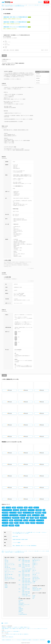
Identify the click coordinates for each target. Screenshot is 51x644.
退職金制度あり (18, 545)
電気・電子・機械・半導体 (8, 574)
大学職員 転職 (11, 525)
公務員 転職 (22, 522)
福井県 (29, 574)
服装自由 (20, 611)
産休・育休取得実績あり (33, 545)
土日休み (30, 507)
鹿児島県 (23, 594)
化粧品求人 (23, 517)
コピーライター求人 (36, 515)
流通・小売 (34, 570)
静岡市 (23, 578)
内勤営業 (29, 515)
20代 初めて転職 (5, 512)
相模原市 (29, 570)
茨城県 (23, 564)
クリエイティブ (7, 570)
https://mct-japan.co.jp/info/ (18, 303)
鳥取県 (23, 584)
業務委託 (6, 587)
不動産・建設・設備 (35, 577)
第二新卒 (27, 522)
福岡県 (23, 591)
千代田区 (16, 536)
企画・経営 (6, 560)
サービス (34, 567)
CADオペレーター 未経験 (7, 517)
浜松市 (26, 578)
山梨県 (26, 571)
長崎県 (29, 591)
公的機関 (34, 581)
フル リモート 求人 (13, 512)
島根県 (26, 584)
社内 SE (44, 512)
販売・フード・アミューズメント (9, 563)
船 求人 (42, 515)
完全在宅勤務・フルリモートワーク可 (24, 604)
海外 (19, 597)
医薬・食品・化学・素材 (8, 577)
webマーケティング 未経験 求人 (29, 512)
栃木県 (26, 564)
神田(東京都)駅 (18, 539)
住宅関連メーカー (35, 563)
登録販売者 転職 (38, 512)
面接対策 (20, 628)
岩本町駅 (26, 539)
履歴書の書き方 (4, 627)
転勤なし (14, 545)
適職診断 (14, 628)
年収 (10, 628)
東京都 (14, 536)
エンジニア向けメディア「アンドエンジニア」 (41, 628)
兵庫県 (23, 581)
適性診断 (25, 627)
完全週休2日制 (21, 608)
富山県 (23, 574)
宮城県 (29, 560)
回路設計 (11, 520)
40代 (3, 507)
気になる (10, 390)
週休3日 (26, 507)
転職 (2, 631)
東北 (19, 560)
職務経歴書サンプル (10, 627)
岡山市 (23, 587)
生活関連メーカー (35, 564)
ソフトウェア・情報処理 (16, 542)
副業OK (20, 607)
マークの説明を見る (31, 268)
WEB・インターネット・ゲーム (9, 571)
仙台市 (23, 563)
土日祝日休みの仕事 (40, 522)
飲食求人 (31, 517)
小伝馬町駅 (22, 539)
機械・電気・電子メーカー (36, 560)
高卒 (33, 598)
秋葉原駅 (14, 539)
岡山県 (29, 584)
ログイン (41, 2)
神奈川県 (23, 567)
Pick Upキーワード (9, 631)
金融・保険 (34, 574)
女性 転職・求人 (20, 634)
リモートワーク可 (25, 545)
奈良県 (26, 581)
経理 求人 (17, 525)
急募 (21, 545)
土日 (27, 517)
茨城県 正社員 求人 (16, 517)
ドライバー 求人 (5, 522)
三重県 (23, 577)
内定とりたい (36, 507)
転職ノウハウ (24, 628)
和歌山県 (29, 581)
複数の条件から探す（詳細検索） (37, 588)
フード (34, 571)
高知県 (23, 590)
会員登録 (46, 2)
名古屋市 (29, 578)
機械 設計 (36, 517)
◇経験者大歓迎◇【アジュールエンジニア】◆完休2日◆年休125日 (15, 26)
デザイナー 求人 (5, 515)
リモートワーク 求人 (40, 520)
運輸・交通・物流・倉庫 (36, 578)
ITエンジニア (23, 532)
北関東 (20, 564)
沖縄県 (27, 594)
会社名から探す (35, 587)
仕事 (17, 628)
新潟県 (23, 571)
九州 (19, 591)
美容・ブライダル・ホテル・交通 (9, 564)
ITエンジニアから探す (16, 532)
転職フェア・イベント (31, 628)
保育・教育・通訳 (7, 567)
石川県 (26, 574)
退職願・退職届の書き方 (5, 628)
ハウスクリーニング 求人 (14, 515)
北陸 (19, 574)
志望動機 (21, 627)
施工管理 (11, 522)
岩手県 (26, 560)
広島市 (26, 587)
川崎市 (26, 570)
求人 (5, 631)
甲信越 (20, 571)
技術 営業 (19, 512)
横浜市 (23, 570)
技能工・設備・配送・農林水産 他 (9, 578)
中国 (19, 584)
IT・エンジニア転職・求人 (5, 634)
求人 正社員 (26, 520)
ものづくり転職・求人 (14, 634)
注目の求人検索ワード (18, 520)
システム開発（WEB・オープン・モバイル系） (33, 532)
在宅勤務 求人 (5, 525)
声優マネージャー (23, 515)
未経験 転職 (33, 522)
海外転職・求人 (26, 634)
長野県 (29, 571)
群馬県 (29, 564)
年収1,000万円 (20, 507)
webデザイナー (32, 520)
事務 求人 (16, 522)
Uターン (29, 627)
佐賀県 (26, 591)
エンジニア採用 (5, 520)
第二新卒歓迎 (21, 600)
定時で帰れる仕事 (43, 517)
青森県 (23, 560)
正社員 (6, 584)
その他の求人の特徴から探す (23, 614)
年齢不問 (14, 507)
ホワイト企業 (8, 507)
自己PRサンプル (17, 627)
